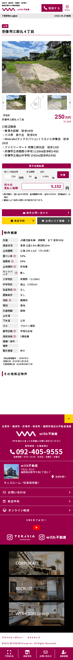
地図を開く (59, 476)
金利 (42, 172)
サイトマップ (33, 637)
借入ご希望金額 (11, 172)
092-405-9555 (36, 451)
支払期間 (30, 172)
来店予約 (18, 220)
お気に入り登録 (53, 220)
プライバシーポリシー (12, 637)
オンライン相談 (16, 510)
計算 (63, 174)
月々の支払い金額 (11, 186)
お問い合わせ (14, 492)
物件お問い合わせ (35, 212)
